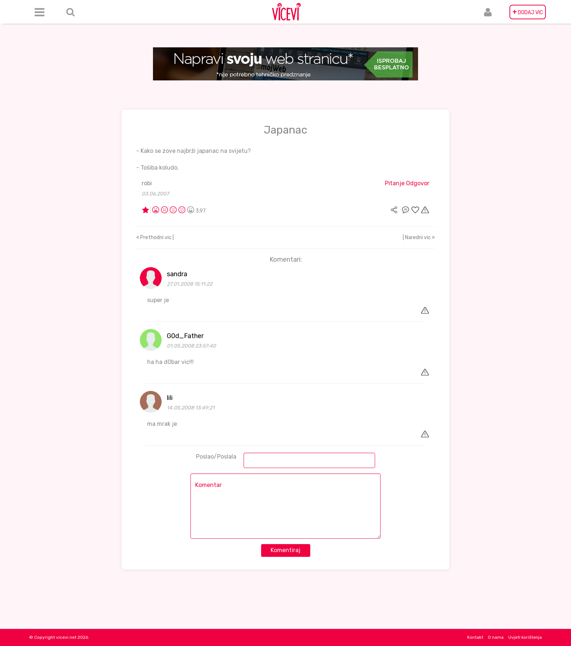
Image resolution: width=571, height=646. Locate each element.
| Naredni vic (419, 237)
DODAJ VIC (527, 12)
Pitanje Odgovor (407, 183)
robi (147, 183)
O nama (496, 637)
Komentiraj (285, 550)
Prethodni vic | (155, 237)
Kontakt (475, 637)
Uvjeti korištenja (525, 637)
